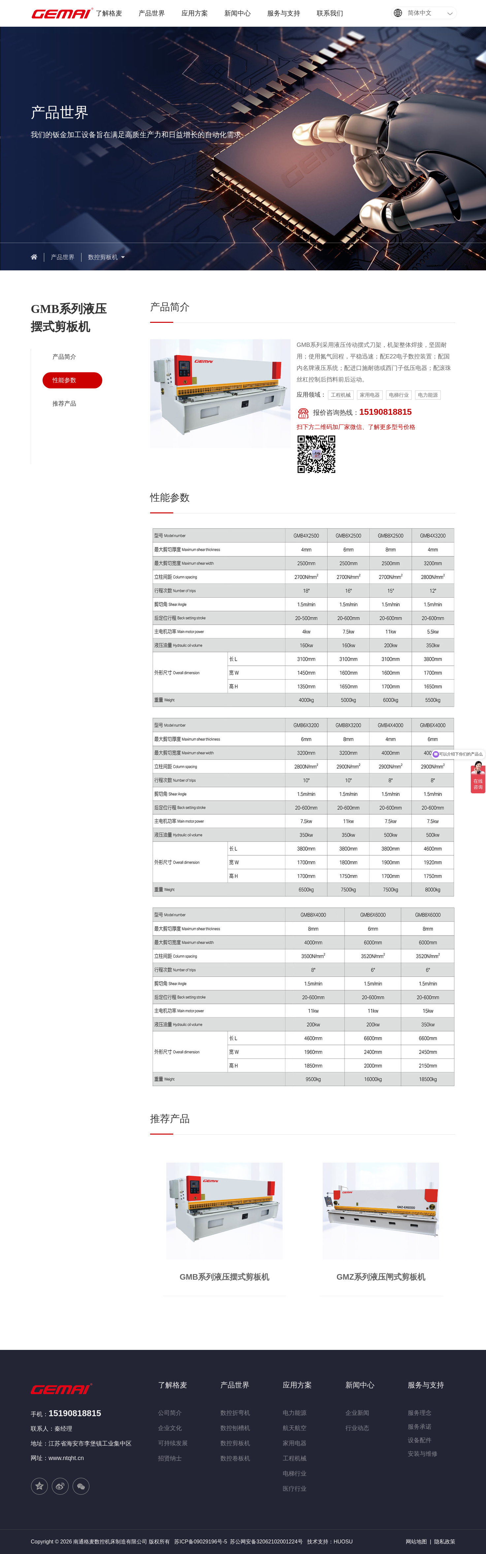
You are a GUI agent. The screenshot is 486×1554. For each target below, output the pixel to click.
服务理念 (420, 1413)
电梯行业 (295, 1473)
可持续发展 (173, 1443)
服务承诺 (420, 1426)
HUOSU (343, 1541)
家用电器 (295, 1443)
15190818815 (75, 1413)
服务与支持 (283, 13)
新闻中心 (237, 13)
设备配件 (420, 1440)
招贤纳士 (170, 1458)
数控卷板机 (235, 1458)
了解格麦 (109, 13)
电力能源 (295, 1413)
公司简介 (170, 1413)
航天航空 (295, 1428)
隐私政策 (444, 1541)
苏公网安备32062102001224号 (266, 1541)
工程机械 (295, 1458)
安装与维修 (422, 1453)
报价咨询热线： (354, 413)
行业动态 (357, 1428)
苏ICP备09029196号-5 (200, 1541)
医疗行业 (295, 1488)
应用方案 (194, 13)
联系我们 (330, 13)
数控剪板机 (106, 257)
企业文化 (170, 1428)
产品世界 (152, 13)
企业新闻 (357, 1413)
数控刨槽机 (235, 1428)
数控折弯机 (235, 1413)
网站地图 (416, 1541)
